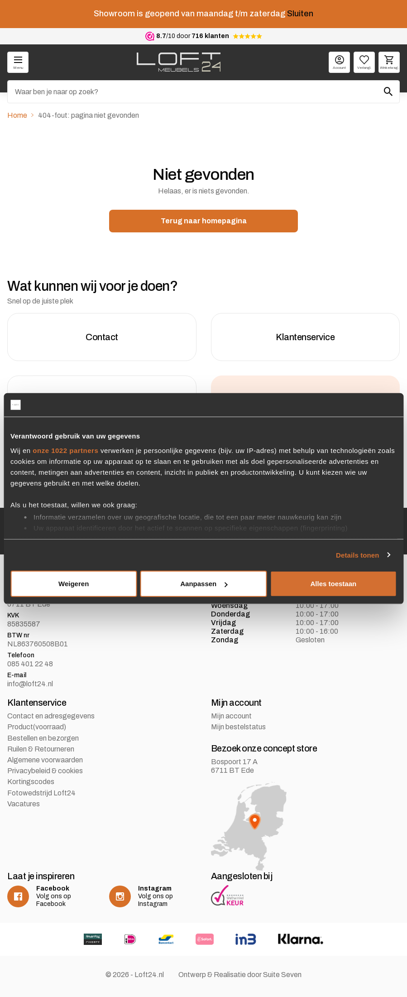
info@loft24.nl (30, 684)
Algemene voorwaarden (45, 760)
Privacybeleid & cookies (45, 771)
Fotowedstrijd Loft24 (41, 793)
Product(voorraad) (36, 727)
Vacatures (23, 804)
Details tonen (357, 555)
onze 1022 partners (65, 450)
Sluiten (300, 13)
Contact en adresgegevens (51, 716)
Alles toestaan (333, 584)
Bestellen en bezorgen (43, 738)
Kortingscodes (30, 781)
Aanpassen (203, 584)
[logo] (178, 62)
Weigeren (73, 584)
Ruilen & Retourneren (40, 749)
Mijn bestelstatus (238, 727)
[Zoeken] (203, 91)
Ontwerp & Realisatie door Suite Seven (240, 974)
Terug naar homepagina (204, 221)
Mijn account (231, 716)
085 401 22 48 (30, 664)
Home (17, 115)
